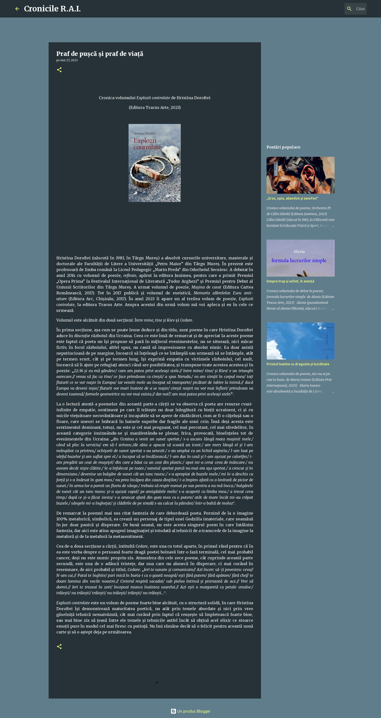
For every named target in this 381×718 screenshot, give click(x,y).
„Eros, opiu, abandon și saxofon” (292, 198)
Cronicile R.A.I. (52, 9)
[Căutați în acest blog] (341, 9)
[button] (59, 70)
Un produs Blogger (190, 711)
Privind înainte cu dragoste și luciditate (298, 364)
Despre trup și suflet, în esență (290, 281)
